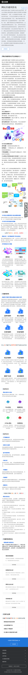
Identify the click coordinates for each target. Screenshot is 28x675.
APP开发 (4, 656)
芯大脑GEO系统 (5, 658)
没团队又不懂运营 (13, 628)
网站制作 (4, 653)
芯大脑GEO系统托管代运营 (13, 632)
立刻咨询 (14, 644)
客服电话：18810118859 (14, 666)
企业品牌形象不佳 (13, 625)
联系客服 (14, 564)
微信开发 (4, 661)
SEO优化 (4, 650)
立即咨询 (5, 49)
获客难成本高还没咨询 (13, 621)
